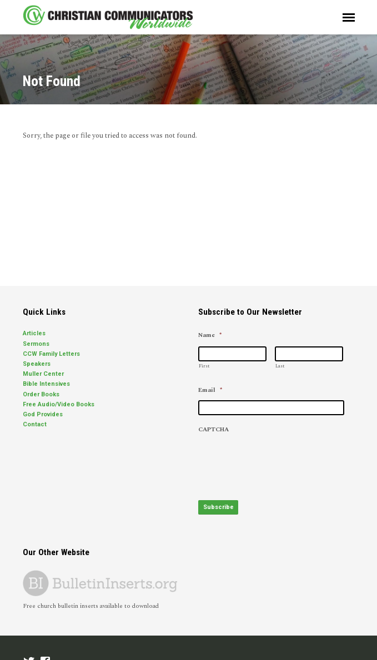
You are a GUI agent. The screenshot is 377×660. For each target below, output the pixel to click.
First (204, 366)
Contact (35, 424)
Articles (34, 333)
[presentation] (282, 460)
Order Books (41, 394)
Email (210, 390)
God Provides (43, 414)
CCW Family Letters (51, 353)
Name (210, 335)
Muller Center (43, 373)
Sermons (36, 343)
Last (279, 366)
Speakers (37, 363)
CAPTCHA (213, 430)
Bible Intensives (46, 383)
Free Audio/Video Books (58, 404)
